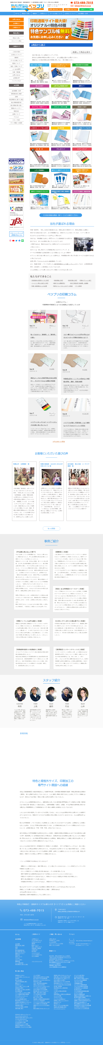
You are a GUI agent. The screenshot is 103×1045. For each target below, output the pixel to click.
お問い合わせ (16, 19)
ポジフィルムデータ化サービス (41, 986)
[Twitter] (16, 240)
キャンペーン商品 (16, 41)
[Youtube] (13, 240)
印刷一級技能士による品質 (39, 286)
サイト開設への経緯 (16, 123)
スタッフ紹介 (16, 120)
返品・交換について (16, 66)
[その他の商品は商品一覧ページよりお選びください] (60, 215)
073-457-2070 (29, 915)
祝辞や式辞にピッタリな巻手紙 (62, 981)
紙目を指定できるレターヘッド (41, 1008)
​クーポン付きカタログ (21, 1019)
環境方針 (16, 111)
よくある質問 (16, 69)
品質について (16, 114)
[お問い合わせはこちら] (55, 9)
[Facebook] (19, 240)
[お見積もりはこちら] (71, 9)
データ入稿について (16, 60)
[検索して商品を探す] (81, 52)
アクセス (16, 117)
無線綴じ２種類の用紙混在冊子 (41, 999)
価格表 (16, 57)
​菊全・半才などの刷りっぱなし (81, 978)
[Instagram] (10, 240)
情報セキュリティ (16, 108)
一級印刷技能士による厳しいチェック (64, 264)
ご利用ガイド (16, 27)
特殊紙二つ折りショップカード (61, 1000)
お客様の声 (16, 78)
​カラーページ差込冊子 (39, 1000)
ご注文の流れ (16, 51)
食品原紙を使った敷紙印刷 (61, 988)
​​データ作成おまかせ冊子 (39, 994)
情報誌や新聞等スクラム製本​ (22, 1025)
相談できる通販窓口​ (59, 283)
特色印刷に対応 (72, 280)
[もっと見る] (51, 528)
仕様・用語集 (16, 72)
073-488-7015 (33, 910)
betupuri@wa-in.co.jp (31, 919)
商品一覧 (63, 57)
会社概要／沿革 (16, 91)
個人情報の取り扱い (16, 105)
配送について (16, 63)
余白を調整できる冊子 (59, 980)
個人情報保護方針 (16, 102)
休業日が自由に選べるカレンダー (24, 1017)
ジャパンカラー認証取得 (47, 261)
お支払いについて (16, 54)
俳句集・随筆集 (58, 986)
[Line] (22, 240)
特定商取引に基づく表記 (16, 99)
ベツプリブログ (16, 81)
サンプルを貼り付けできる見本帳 (62, 984)
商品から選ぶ (16, 38)
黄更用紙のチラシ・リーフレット (62, 983)
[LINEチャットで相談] (86, 9)
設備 (16, 96)
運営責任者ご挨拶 (16, 93)
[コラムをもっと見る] (59, 441)
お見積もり (16, 23)
